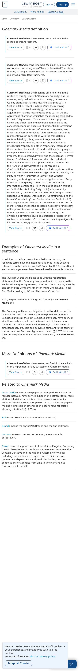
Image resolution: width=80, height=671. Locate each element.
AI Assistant (20, 11)
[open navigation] (73, 4)
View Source (15, 47)
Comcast (7, 434)
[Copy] (43, 47)
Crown (5, 446)
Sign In (49, 4)
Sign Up (62, 4)
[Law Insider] (32, 4)
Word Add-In (37, 11)
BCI (4, 417)
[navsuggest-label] (4, 4)
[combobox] (4, 4)
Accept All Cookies (18, 663)
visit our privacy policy (42, 656)
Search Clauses (55, 11)
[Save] (35, 47)
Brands (6, 425)
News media (9, 392)
